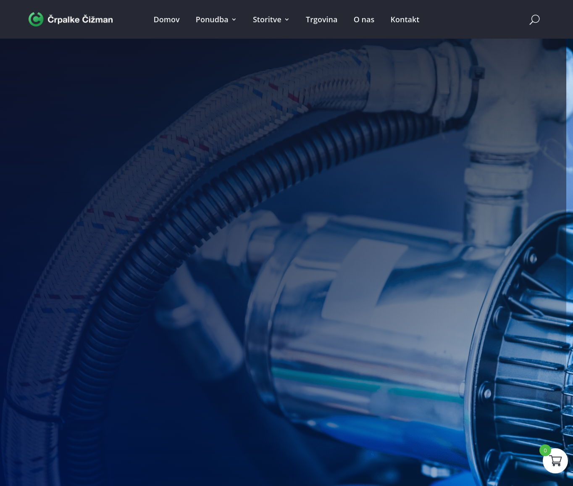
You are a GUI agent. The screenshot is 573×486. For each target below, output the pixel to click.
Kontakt (404, 19)
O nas (364, 19)
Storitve (267, 19)
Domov (167, 19)
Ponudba (212, 19)
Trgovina (321, 19)
